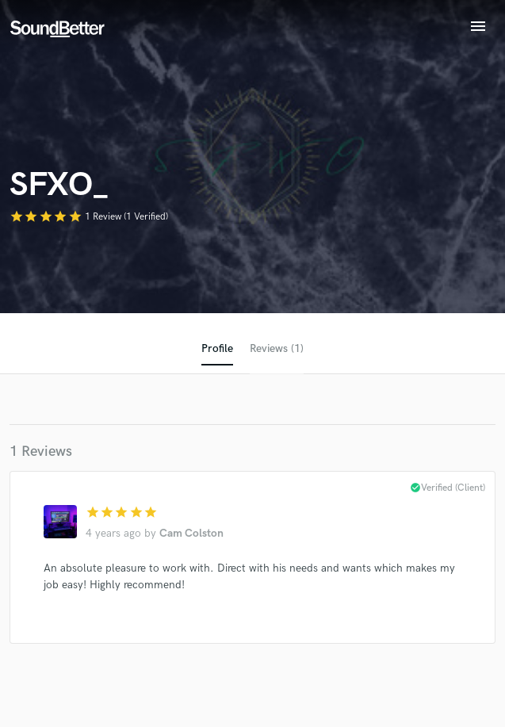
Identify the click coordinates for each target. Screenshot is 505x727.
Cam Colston (191, 533)
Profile (217, 348)
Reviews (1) (277, 348)
